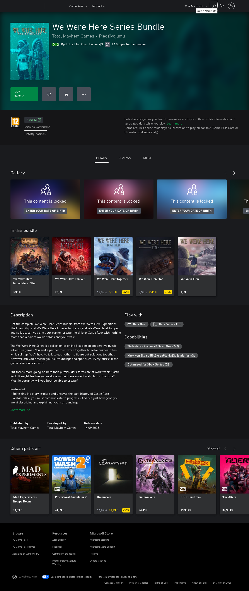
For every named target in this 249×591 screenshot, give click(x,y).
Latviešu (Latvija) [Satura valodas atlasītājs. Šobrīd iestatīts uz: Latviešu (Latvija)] (28, 576)
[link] (29, 266)
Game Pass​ (76, 6)
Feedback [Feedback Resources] (57, 546)
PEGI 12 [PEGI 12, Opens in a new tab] (34, 120)
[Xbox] (56, 6)
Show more (20, 410)
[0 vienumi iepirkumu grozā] (222, 5)
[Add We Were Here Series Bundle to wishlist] (49, 94)
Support (97, 6)
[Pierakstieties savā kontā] (231, 6)
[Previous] (225, 173)
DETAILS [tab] (101, 158)
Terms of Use (161, 582)
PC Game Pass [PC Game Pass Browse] (20, 539)
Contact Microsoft (113, 582)
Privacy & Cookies (138, 582)
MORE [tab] (147, 158)
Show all (213, 448)
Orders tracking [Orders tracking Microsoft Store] (98, 560)
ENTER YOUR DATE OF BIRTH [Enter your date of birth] (45, 210)
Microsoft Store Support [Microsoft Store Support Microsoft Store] (102, 546)
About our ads (199, 582)
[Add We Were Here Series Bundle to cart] (66, 94)
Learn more (174, 123)
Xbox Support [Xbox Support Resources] (59, 539)
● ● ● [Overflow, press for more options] (84, 94)
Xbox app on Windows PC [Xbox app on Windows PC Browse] (25, 553)
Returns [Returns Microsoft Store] (94, 553)
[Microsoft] (27, 6)
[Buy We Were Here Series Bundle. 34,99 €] (24, 94)
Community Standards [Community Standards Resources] (64, 553)
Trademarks (180, 582)
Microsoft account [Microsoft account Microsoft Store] (99, 539)
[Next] (234, 173)
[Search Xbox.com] (214, 5)
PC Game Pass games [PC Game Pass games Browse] (23, 546)
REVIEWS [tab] (125, 158)
